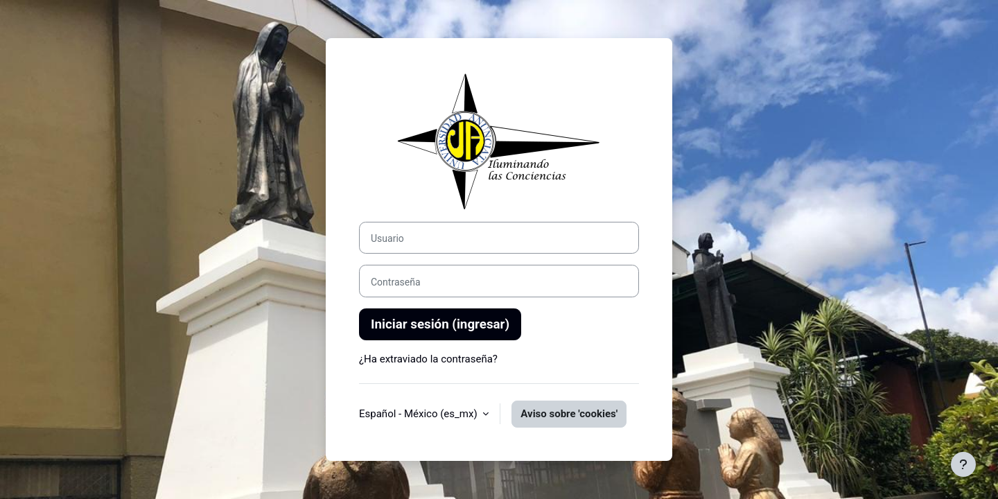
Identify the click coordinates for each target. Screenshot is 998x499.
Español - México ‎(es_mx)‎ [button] (419, 414)
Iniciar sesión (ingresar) (440, 324)
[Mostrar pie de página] (963, 464)
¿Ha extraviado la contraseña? (428, 359)
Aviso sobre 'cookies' (569, 414)
